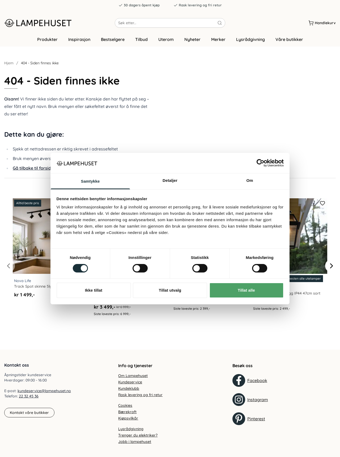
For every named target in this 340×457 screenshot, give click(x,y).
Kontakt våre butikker (29, 412)
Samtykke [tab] (90, 181)
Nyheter (192, 40)
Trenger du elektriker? (138, 435)
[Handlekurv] (322, 23)
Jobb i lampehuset (134, 441)
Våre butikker (289, 40)
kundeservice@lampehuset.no (44, 391)
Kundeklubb (128, 388)
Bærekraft (127, 411)
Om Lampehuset (133, 375)
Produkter (47, 40)
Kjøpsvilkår (128, 418)
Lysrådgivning (250, 40)
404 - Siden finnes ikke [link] (40, 64)
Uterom (166, 40)
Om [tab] (249, 180)
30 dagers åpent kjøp (139, 5)
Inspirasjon (79, 40)
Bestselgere (113, 40)
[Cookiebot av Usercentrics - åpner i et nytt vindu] (260, 163)
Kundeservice (130, 382)
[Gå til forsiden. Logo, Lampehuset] (59, 23)
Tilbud (141, 40)
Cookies (125, 405)
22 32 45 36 (29, 396)
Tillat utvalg (170, 290)
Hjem (9, 64)
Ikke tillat (93, 290)
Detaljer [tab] (170, 180)
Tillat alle (246, 290)
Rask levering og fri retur (197, 5)
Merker (218, 40)
